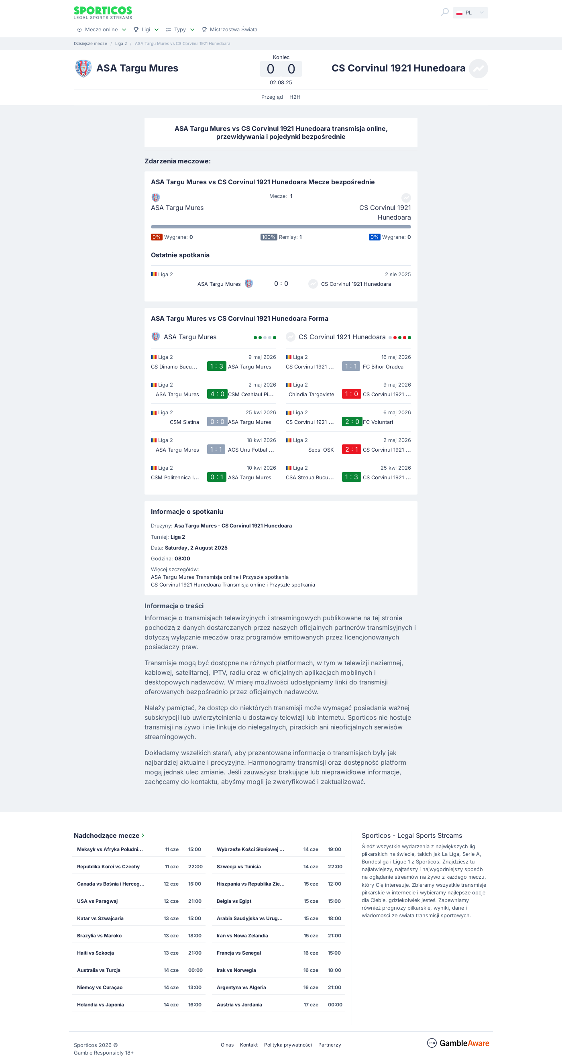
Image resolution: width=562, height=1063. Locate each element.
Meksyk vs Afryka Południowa (112, 849)
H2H (295, 97)
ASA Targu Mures (177, 208)
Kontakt (249, 1045)
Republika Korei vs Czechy (108, 866)
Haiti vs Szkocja (95, 953)
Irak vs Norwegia (236, 970)
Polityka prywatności (288, 1045)
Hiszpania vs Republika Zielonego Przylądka (253, 884)
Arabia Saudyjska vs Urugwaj (251, 918)
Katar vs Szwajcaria (100, 918)
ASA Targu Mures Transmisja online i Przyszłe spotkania (220, 577)
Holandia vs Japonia (100, 1005)
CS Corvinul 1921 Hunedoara (385, 212)
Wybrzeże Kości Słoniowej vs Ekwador (253, 849)
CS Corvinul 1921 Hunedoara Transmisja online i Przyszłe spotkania (233, 585)
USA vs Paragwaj (97, 901)
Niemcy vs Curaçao (99, 987)
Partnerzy (329, 1045)
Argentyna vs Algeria (241, 987)
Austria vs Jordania (239, 1005)
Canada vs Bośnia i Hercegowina (113, 884)
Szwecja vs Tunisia (239, 866)
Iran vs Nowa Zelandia (242, 936)
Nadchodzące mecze (110, 835)
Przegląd (272, 97)
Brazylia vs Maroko (99, 936)
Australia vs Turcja (98, 970)
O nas (227, 1045)
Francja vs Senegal (239, 953)
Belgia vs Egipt (234, 901)
